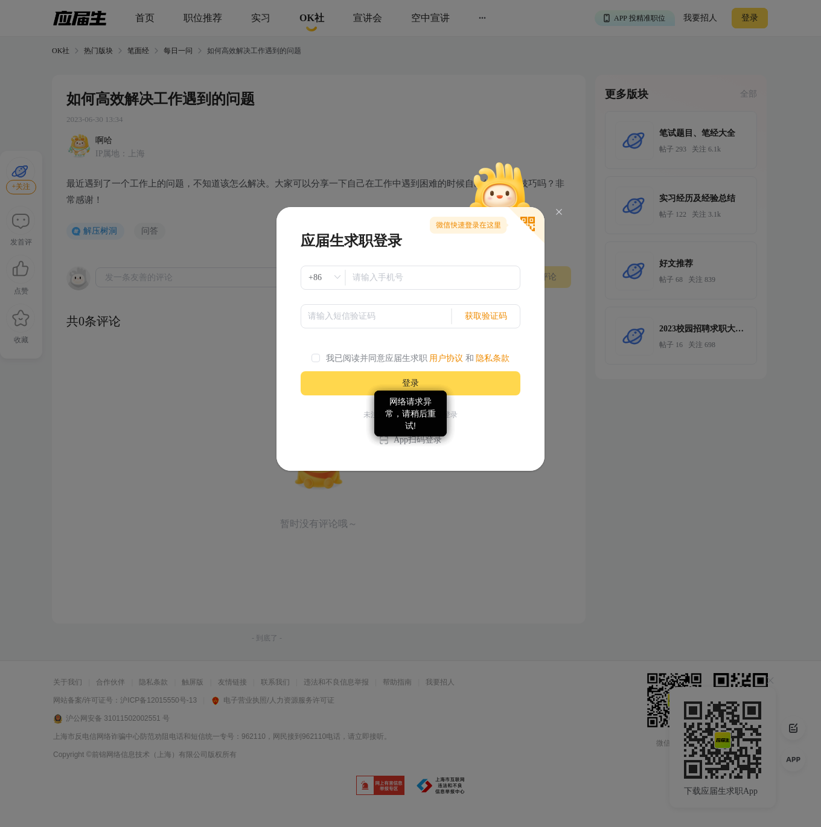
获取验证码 (486, 316)
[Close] (559, 212)
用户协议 (446, 358)
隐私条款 (493, 358)
